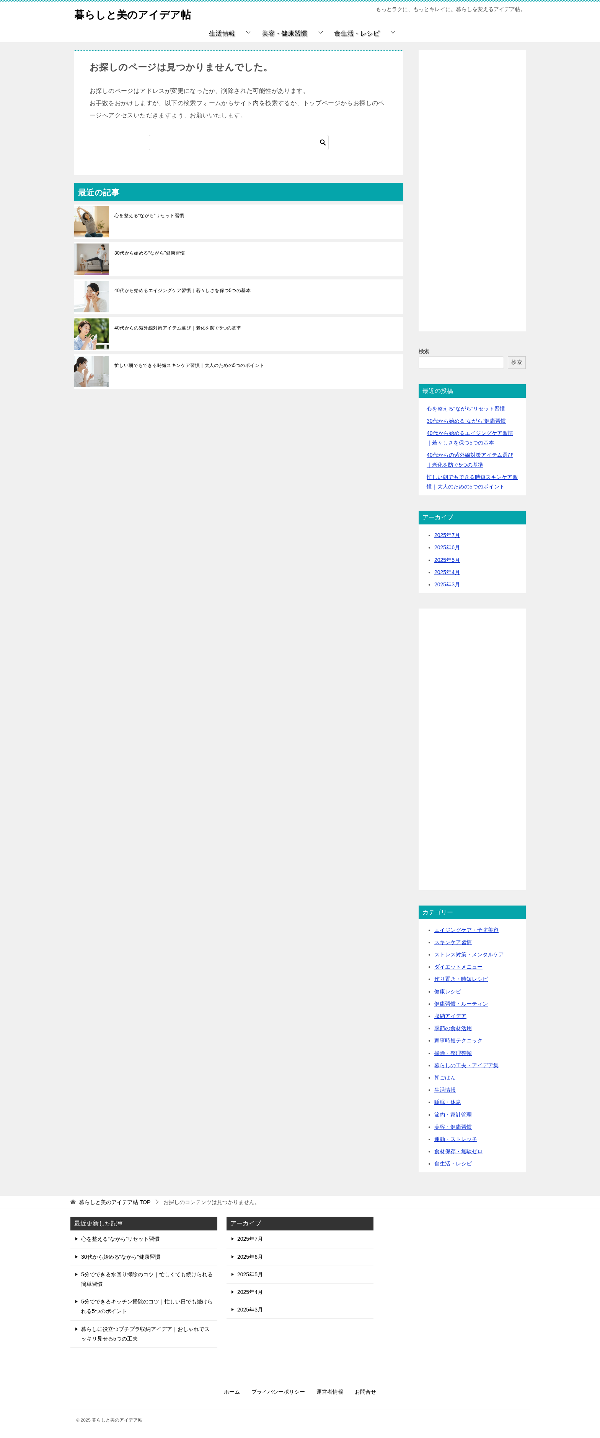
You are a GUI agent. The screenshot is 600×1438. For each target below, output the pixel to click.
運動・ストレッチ (455, 1139)
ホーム (232, 1392)
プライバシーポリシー (278, 1392)
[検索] (239, 142)
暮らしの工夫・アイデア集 (466, 1065)
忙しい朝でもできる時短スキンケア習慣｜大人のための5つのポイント (189, 365)
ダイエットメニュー (458, 967)
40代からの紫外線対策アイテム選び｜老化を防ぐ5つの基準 (177, 328)
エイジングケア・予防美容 (466, 930)
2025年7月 (447, 535)
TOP (114, 1202)
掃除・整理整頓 (453, 1053)
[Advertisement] (472, 199)
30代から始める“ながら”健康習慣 (149, 253)
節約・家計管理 (453, 1115)
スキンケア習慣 (453, 942)
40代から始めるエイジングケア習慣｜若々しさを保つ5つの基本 (182, 290)
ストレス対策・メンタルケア (469, 954)
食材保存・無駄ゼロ (458, 1151)
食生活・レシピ (357, 33)
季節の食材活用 (453, 1028)
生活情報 (222, 33)
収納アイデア (450, 1016)
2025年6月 (447, 547)
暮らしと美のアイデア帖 (139, 13)
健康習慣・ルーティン (461, 1004)
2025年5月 (447, 560)
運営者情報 (329, 1392)
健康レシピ (447, 991)
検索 (424, 351)
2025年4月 (447, 572)
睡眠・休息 (447, 1102)
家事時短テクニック (458, 1040)
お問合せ (365, 1392)
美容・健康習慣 (284, 33)
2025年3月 (447, 584)
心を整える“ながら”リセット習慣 (149, 215)
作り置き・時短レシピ (461, 979)
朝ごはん (445, 1077)
